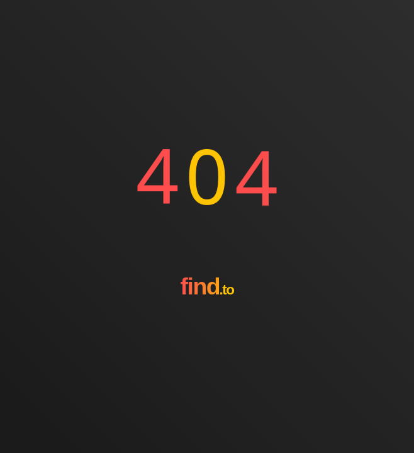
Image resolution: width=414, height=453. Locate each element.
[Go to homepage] (207, 323)
